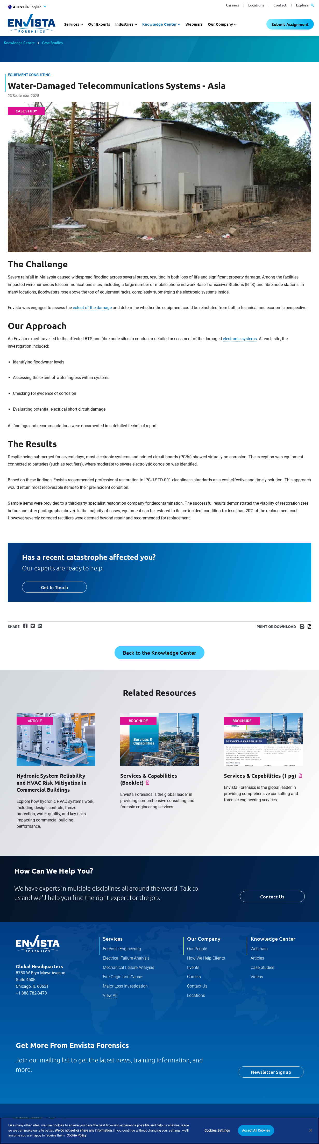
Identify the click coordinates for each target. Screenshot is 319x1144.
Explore (305, 5)
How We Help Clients (206, 958)
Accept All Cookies (256, 1130)
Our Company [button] (220, 24)
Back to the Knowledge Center (159, 652)
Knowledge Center (273, 938)
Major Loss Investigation (125, 986)
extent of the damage (92, 307)
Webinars (194, 24)
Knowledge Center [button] (159, 24)
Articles (257, 958)
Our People (197, 948)
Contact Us (272, 896)
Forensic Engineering (122, 948)
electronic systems (240, 338)
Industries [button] (124, 24)
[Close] (310, 1130)
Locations (256, 5)
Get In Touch (54, 587)
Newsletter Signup (271, 1072)
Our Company (203, 938)
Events (193, 967)
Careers (232, 5)
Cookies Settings (217, 1130)
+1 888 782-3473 (31, 993)
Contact (280, 5)
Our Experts (99, 24)
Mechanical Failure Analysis (128, 967)
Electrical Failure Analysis (126, 958)
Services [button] (71, 24)
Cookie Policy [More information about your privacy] (76, 1136)
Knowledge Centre (19, 42)
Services (113, 938)
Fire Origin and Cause (122, 976)
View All (110, 995)
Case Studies (52, 42)
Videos (257, 976)
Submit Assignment (290, 24)
